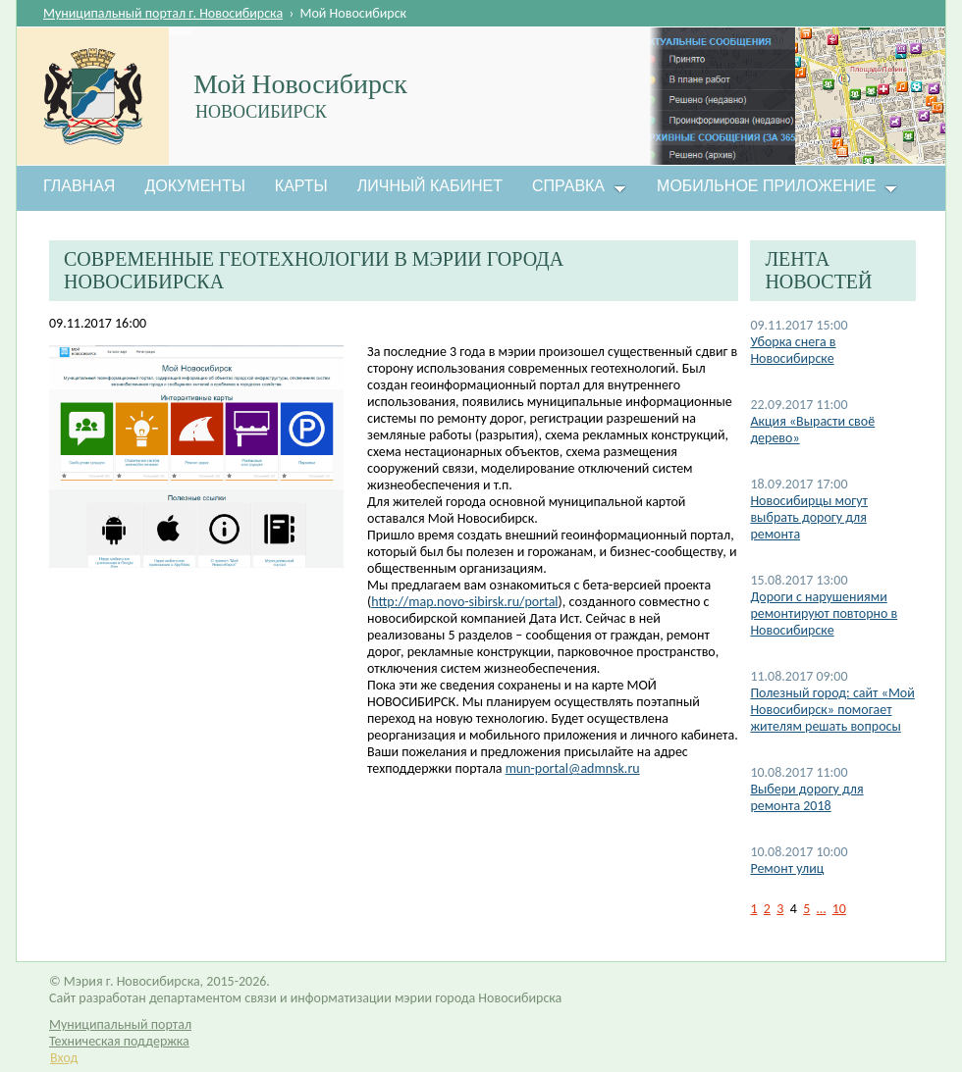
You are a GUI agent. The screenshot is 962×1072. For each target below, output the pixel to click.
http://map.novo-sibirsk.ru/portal (464, 601)
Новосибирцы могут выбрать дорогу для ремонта (809, 517)
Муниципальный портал (120, 1024)
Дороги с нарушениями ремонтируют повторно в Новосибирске (823, 613)
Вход (64, 1057)
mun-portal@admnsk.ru (573, 768)
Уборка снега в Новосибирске (792, 350)
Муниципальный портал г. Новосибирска (163, 13)
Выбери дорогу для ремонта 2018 (806, 797)
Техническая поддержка (119, 1041)
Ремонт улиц (787, 868)
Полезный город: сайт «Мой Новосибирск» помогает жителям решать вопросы (832, 710)
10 (839, 908)
